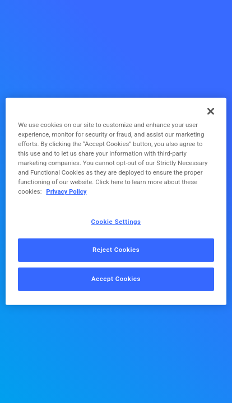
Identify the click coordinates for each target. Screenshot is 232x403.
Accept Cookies (116, 279)
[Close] (210, 111)
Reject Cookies (116, 250)
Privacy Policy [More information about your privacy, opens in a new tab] (66, 191)
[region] (116, 201)
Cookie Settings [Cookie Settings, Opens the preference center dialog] (116, 221)
